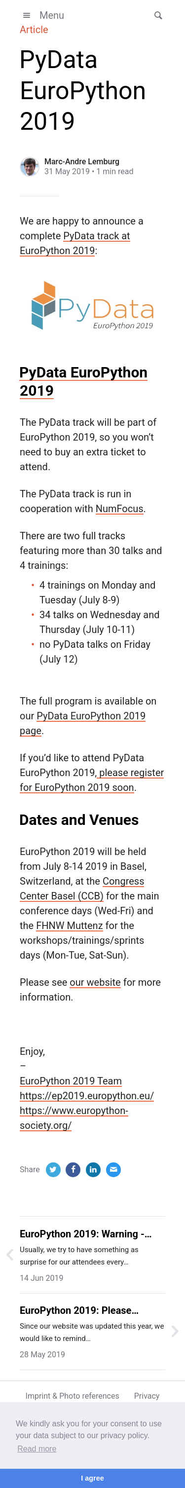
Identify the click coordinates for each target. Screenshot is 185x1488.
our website (95, 982)
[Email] (113, 1169)
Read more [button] (36, 1449)
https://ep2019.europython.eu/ (87, 1096)
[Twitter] (53, 1169)
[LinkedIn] (93, 1169)
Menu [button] (42, 15)
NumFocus (120, 509)
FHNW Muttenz (69, 925)
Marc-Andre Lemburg (81, 161)
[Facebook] (73, 1169)
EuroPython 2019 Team (71, 1081)
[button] (155, 15)
